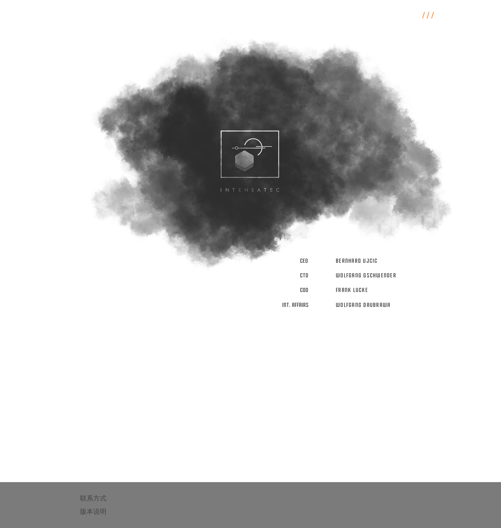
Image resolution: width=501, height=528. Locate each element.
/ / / (428, 16)
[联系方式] (104, 498)
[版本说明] (104, 511)
